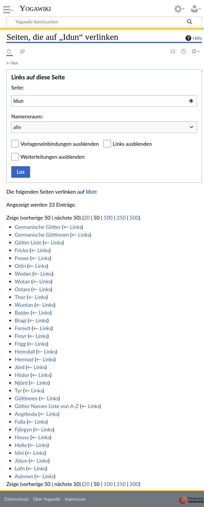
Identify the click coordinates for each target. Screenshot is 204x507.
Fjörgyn (23, 429)
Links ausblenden (132, 144)
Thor (20, 297)
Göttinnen (26, 398)
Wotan (22, 281)
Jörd (20, 367)
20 (87, 217)
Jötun (21, 460)
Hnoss (22, 437)
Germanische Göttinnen (42, 234)
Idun (14, 63)
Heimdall (25, 351)
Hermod (24, 359)
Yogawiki (35, 8)
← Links (72, 227)
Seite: (17, 87)
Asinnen (24, 476)
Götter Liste (28, 242)
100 (107, 217)
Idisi (19, 453)
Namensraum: (27, 116)
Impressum (75, 499)
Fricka (21, 250)
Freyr (21, 336)
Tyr (18, 390)
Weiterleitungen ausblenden (53, 157)
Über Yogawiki (46, 499)
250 (121, 217)
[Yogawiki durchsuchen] (104, 21)
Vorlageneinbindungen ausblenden (60, 144)
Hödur (22, 375)
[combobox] (104, 101)
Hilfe (193, 38)
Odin (20, 266)
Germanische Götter (38, 227)
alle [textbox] (17, 127)
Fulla (20, 421)
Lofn (20, 468)
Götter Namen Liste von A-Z (47, 406)
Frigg (20, 344)
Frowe (22, 258)
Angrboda (26, 414)
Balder (22, 312)
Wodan (23, 273)
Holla (21, 445)
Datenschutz (16, 499)
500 (134, 217)
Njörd (21, 382)
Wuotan (24, 305)
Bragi (20, 320)
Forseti (22, 328)
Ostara (22, 289)
